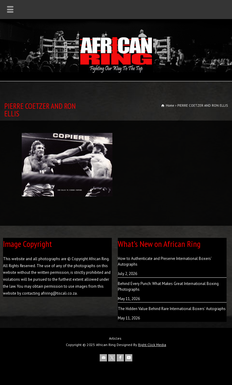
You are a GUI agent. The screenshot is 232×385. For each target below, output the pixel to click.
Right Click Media (152, 344)
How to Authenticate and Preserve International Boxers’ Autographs (164, 261)
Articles (115, 338)
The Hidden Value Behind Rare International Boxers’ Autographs (172, 308)
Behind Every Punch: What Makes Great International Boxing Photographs (168, 286)
